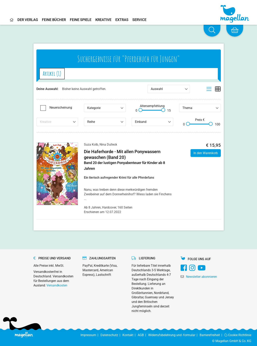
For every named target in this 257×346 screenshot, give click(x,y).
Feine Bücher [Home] (54, 20)
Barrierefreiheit (212, 335)
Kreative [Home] (103, 20)
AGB (143, 335)
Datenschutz (111, 335)
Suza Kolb (91, 144)
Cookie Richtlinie (237, 335)
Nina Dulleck (108, 144)
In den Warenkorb (205, 153)
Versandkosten (56, 285)
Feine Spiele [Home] (80, 20)
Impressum (91, 335)
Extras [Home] (121, 20)
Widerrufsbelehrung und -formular (174, 335)
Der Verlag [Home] (27, 20)
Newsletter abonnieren (201, 277)
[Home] (11, 21)
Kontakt (130, 335)
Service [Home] (139, 20)
